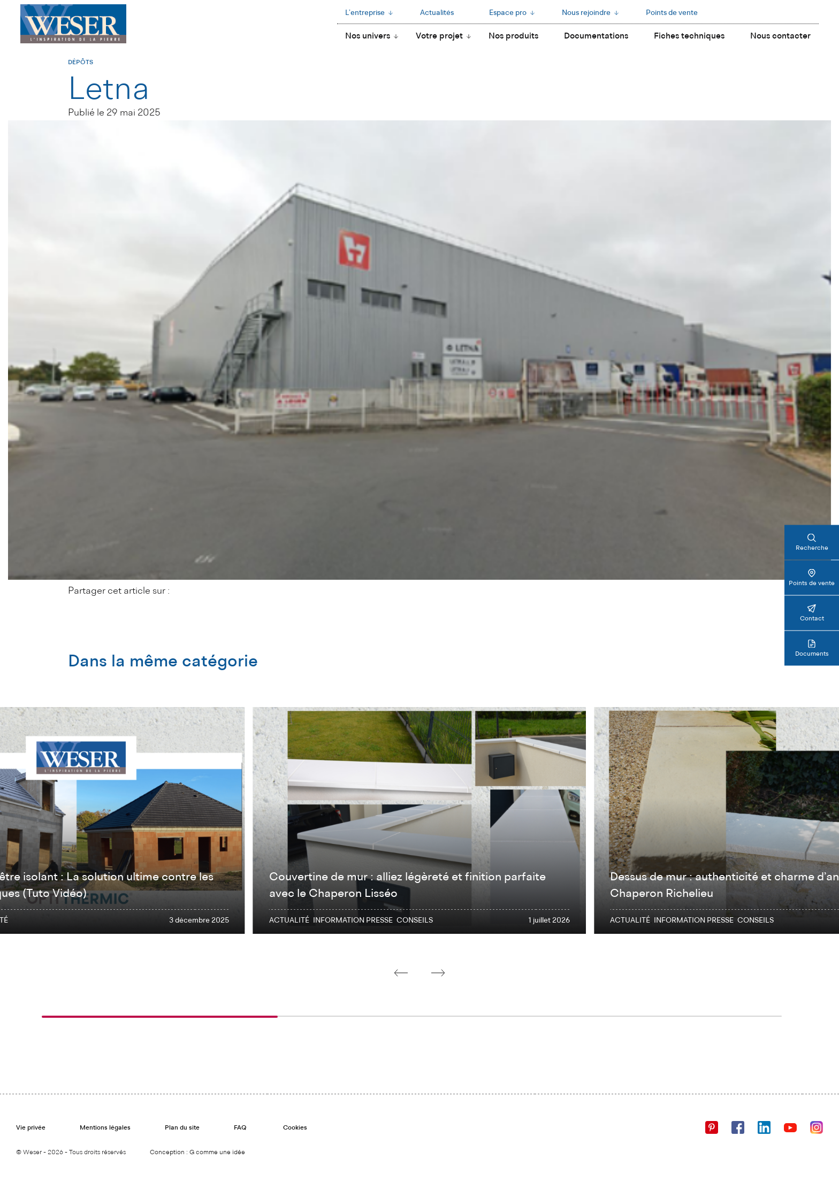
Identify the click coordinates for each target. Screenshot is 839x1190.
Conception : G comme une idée (197, 1152)
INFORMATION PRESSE (353, 920)
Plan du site (182, 1128)
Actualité (289, 920)
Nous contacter (780, 36)
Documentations (596, 36)
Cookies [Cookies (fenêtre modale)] (295, 1128)
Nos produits (513, 36)
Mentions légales (105, 1128)
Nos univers (367, 36)
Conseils (414, 920)
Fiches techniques (689, 36)
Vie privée (30, 1128)
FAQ (240, 1128)
